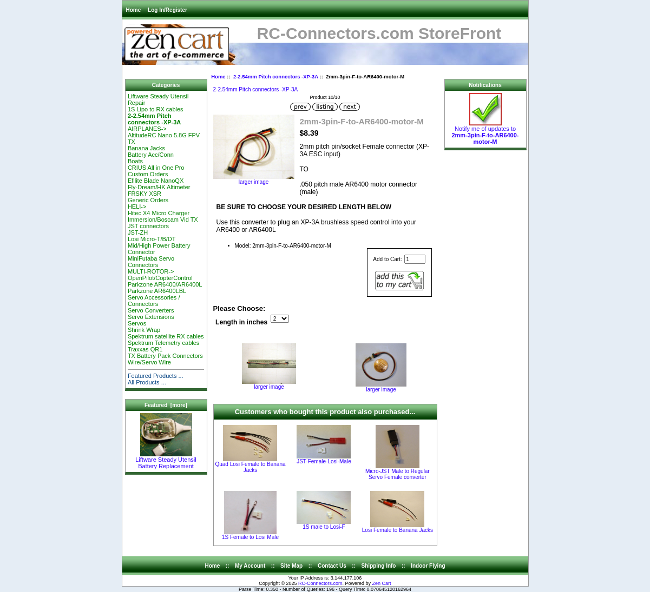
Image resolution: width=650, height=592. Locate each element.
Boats (135, 161)
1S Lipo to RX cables (155, 109)
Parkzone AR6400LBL (157, 291)
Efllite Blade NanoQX (155, 180)
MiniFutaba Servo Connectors (151, 261)
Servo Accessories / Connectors (154, 300)
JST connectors (148, 226)
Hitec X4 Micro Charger (158, 213)
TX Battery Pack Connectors (165, 355)
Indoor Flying (428, 566)
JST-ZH (138, 232)
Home (133, 10)
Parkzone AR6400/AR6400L (165, 284)
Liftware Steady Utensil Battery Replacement (165, 460)
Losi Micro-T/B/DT (152, 239)
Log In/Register (167, 10)
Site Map (291, 566)
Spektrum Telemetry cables (163, 343)
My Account (250, 566)
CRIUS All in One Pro (156, 167)
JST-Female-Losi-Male (324, 461)
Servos (137, 323)
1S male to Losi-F (324, 527)
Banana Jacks (146, 148)
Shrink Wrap (144, 330)
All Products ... (147, 382)
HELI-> (137, 206)
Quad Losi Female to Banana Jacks (250, 467)
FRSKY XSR (144, 193)
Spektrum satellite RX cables (166, 336)
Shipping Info (379, 566)
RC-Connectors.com (320, 583)
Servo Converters (151, 310)
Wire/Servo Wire (149, 362)
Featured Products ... (155, 376)
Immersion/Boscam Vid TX (163, 219)
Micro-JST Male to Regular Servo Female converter (397, 474)
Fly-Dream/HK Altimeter (159, 187)
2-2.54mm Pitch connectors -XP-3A (275, 76)
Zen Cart (381, 583)
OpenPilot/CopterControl (160, 278)
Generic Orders (148, 200)
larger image (269, 384)
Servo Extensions (151, 317)
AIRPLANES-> (147, 128)
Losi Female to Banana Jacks (397, 530)
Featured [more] (166, 405)
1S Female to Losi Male (250, 537)
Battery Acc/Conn (151, 154)
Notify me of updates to (484, 132)
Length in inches (241, 322)
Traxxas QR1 (145, 349)
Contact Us (332, 566)
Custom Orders (148, 174)
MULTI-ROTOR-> (151, 271)
